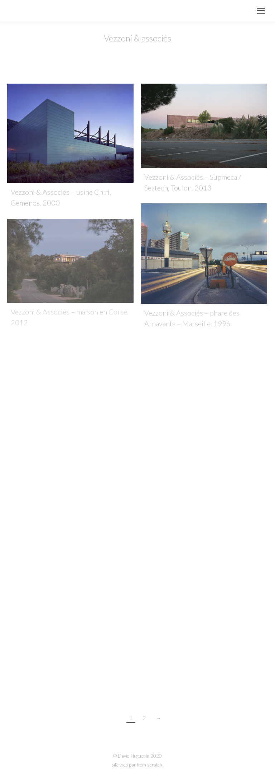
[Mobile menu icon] (261, 11)
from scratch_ (150, 765)
